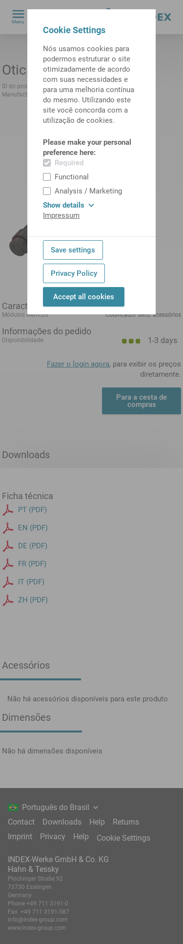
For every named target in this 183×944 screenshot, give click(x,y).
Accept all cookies (83, 296)
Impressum (61, 215)
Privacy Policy (74, 273)
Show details (68, 205)
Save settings (73, 250)
